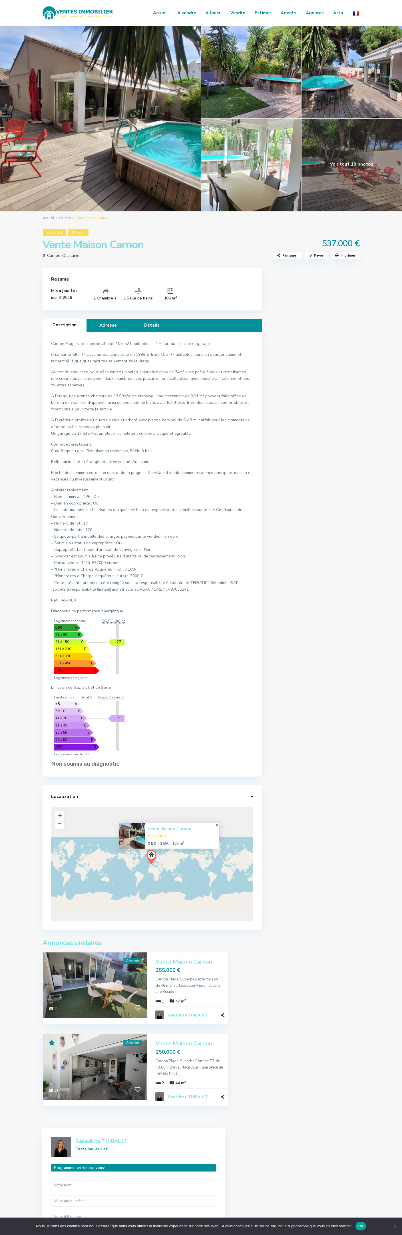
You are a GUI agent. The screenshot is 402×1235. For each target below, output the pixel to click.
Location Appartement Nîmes (324, 503)
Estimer (263, 13)
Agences (315, 13)
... (211, 984)
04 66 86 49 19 (63, 1174)
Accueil (160, 13)
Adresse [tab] (108, 325)
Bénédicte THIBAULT (188, 1008)
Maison (65, 218)
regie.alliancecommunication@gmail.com (79, 1189)
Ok (360, 1226)
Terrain (285, 684)
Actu (338, 13)
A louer (213, 13)
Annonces (301, 1159)
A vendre (186, 13)
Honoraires (303, 1177)
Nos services (304, 1168)
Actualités (297, 572)
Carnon (53, 255)
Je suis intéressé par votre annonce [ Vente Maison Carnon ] (315, 391)
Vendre (237, 13)
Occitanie (70, 255)
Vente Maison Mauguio (324, 476)
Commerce (288, 632)
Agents (288, 13)
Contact (300, 1185)
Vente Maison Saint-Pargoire (326, 528)
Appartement (291, 619)
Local (284, 658)
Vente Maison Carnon (170, 828)
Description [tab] (65, 325)
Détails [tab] (152, 325)
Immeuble (288, 645)
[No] (395, 1226)
